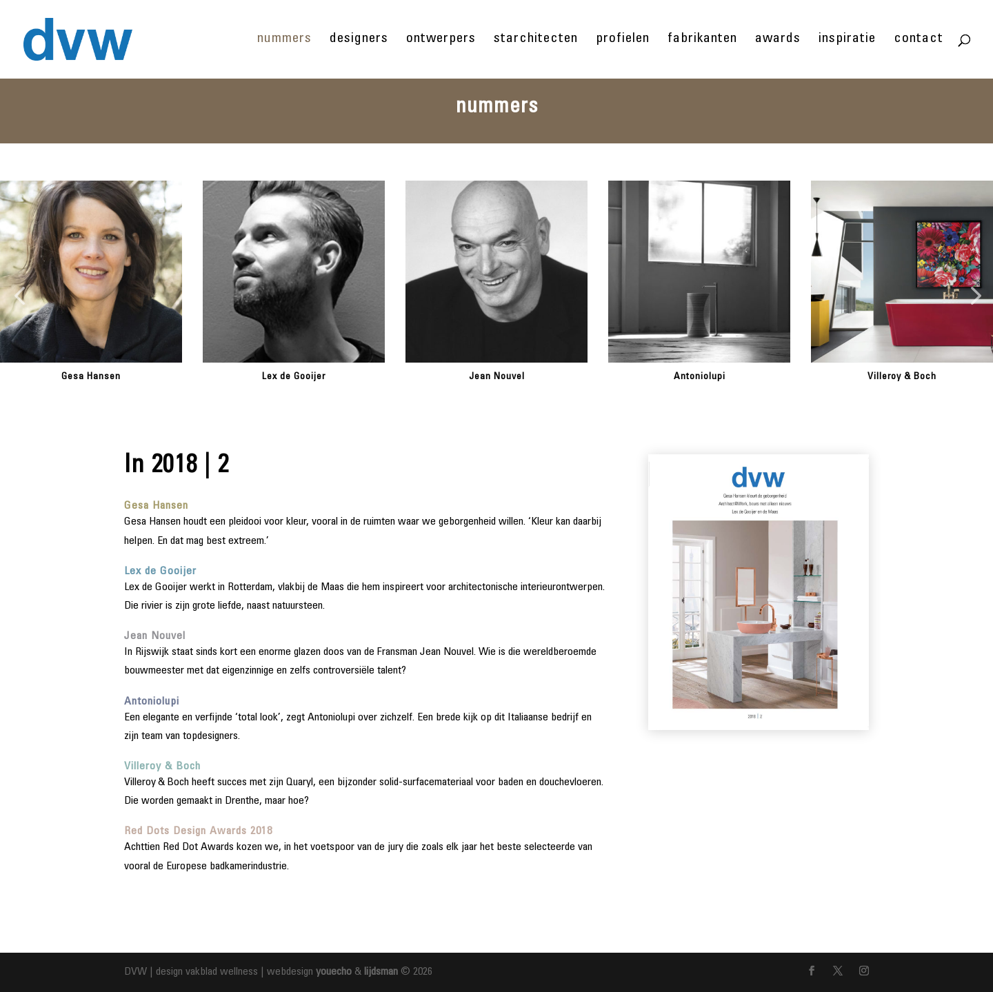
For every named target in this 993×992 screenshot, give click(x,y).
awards (778, 40)
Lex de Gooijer (293, 377)
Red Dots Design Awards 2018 (198, 831)
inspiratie (847, 40)
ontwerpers (441, 40)
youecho (334, 972)
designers (359, 40)
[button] (19, 296)
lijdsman (381, 972)
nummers (284, 40)
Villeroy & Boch (901, 377)
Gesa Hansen (91, 377)
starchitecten (536, 40)
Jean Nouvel (497, 377)
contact (918, 40)
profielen (623, 40)
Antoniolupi (699, 377)
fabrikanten (702, 40)
